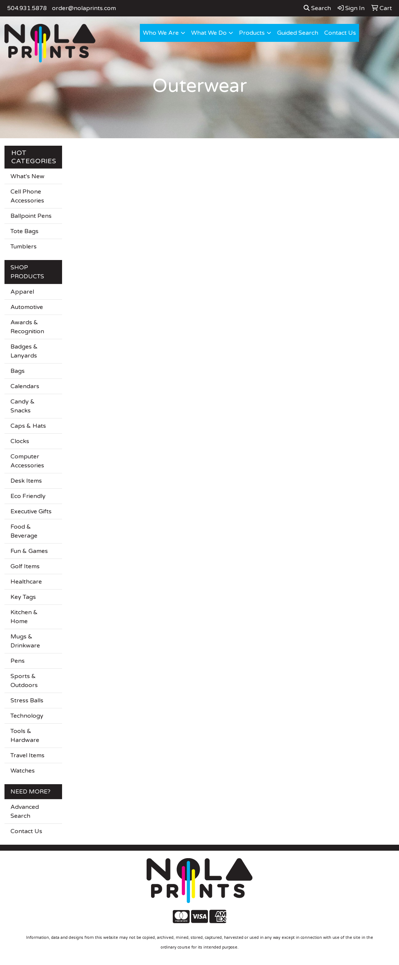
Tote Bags (24, 231)
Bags (17, 371)
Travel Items (27, 755)
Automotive (26, 307)
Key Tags (23, 597)
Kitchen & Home (24, 617)
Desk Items (26, 481)
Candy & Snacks (22, 406)
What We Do (209, 33)
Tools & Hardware (24, 735)
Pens (17, 661)
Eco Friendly (28, 496)
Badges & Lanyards (24, 351)
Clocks (19, 441)
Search (317, 8)
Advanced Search (24, 811)
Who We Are (161, 33)
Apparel (22, 292)
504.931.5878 (27, 8)
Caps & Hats (28, 426)
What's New (27, 176)
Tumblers (23, 246)
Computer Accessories (27, 461)
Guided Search (297, 33)
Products (252, 33)
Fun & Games (29, 551)
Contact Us (340, 33)
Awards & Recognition (27, 327)
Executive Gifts (31, 511)
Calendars (24, 386)
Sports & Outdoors (24, 680)
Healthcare (26, 581)
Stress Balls (26, 700)
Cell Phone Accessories (27, 196)
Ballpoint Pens (31, 216)
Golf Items (25, 566)
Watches (22, 770)
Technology (26, 716)
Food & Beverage (23, 531)
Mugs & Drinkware (25, 641)
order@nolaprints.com (84, 8)
